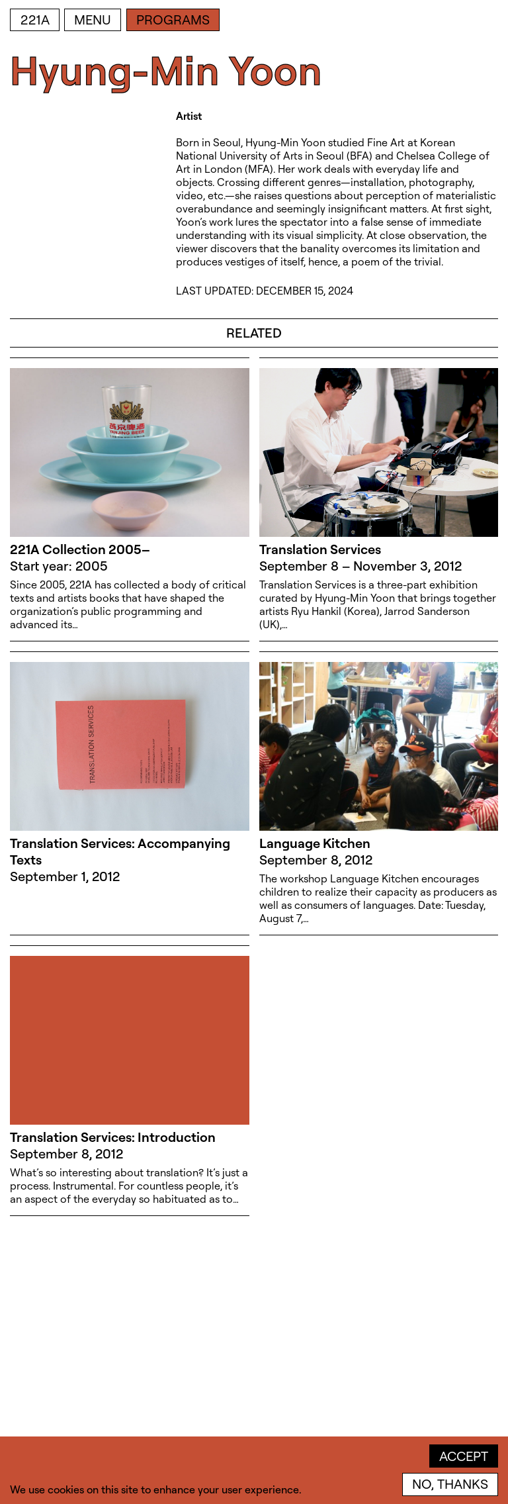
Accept (463, 1456)
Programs (173, 19)
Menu (92, 19)
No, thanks (450, 1484)
